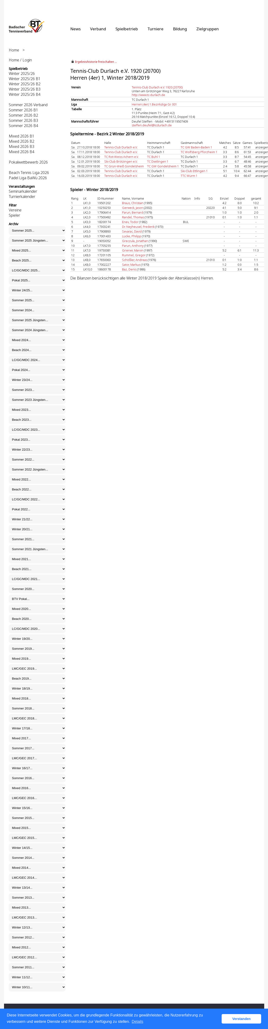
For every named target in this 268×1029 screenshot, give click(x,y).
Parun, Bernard (132, 212)
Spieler (14, 215)
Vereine (15, 210)
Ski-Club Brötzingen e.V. (120, 161)
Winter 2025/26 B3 (24, 89)
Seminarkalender (23, 191)
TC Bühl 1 (153, 157)
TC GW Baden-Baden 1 (196, 147)
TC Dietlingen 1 (157, 161)
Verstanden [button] (241, 1019)
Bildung (180, 29)
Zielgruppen (207, 29)
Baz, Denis (129, 269)
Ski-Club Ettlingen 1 (194, 171)
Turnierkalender (22, 196)
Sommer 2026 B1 (23, 110)
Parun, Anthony (133, 245)
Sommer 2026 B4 (23, 125)
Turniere (155, 29)
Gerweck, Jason (132, 208)
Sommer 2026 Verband (28, 104)
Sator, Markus (131, 264)
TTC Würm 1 (189, 176)
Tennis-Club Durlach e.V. (120, 147)
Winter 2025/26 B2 (24, 84)
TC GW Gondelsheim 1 (163, 166)
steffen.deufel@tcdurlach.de (152, 125)
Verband (98, 29)
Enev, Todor (130, 222)
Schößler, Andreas (134, 260)
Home (14, 50)
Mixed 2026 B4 (21, 151)
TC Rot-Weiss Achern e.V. (121, 157)
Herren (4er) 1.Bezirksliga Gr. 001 (154, 104)
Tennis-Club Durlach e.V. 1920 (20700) (157, 87)
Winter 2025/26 (22, 73)
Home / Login (20, 60)
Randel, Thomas (133, 217)
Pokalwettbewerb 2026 (28, 162)
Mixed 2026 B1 (21, 136)
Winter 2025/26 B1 (24, 78)
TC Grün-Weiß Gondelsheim (124, 166)
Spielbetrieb (126, 29)
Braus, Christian (132, 203)
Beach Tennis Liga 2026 (29, 172)
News (75, 29)
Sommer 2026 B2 (23, 115)
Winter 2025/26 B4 (24, 94)
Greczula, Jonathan (135, 241)
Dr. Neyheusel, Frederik (138, 226)
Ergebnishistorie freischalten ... (96, 62)
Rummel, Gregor (133, 255)
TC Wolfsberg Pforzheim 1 (199, 152)
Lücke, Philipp (131, 236)
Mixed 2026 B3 (21, 146)
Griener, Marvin (132, 250)
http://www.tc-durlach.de (148, 95)
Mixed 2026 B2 (21, 141)
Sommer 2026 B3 (23, 120)
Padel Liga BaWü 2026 (28, 177)
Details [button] (137, 1022)
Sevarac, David (132, 231)
